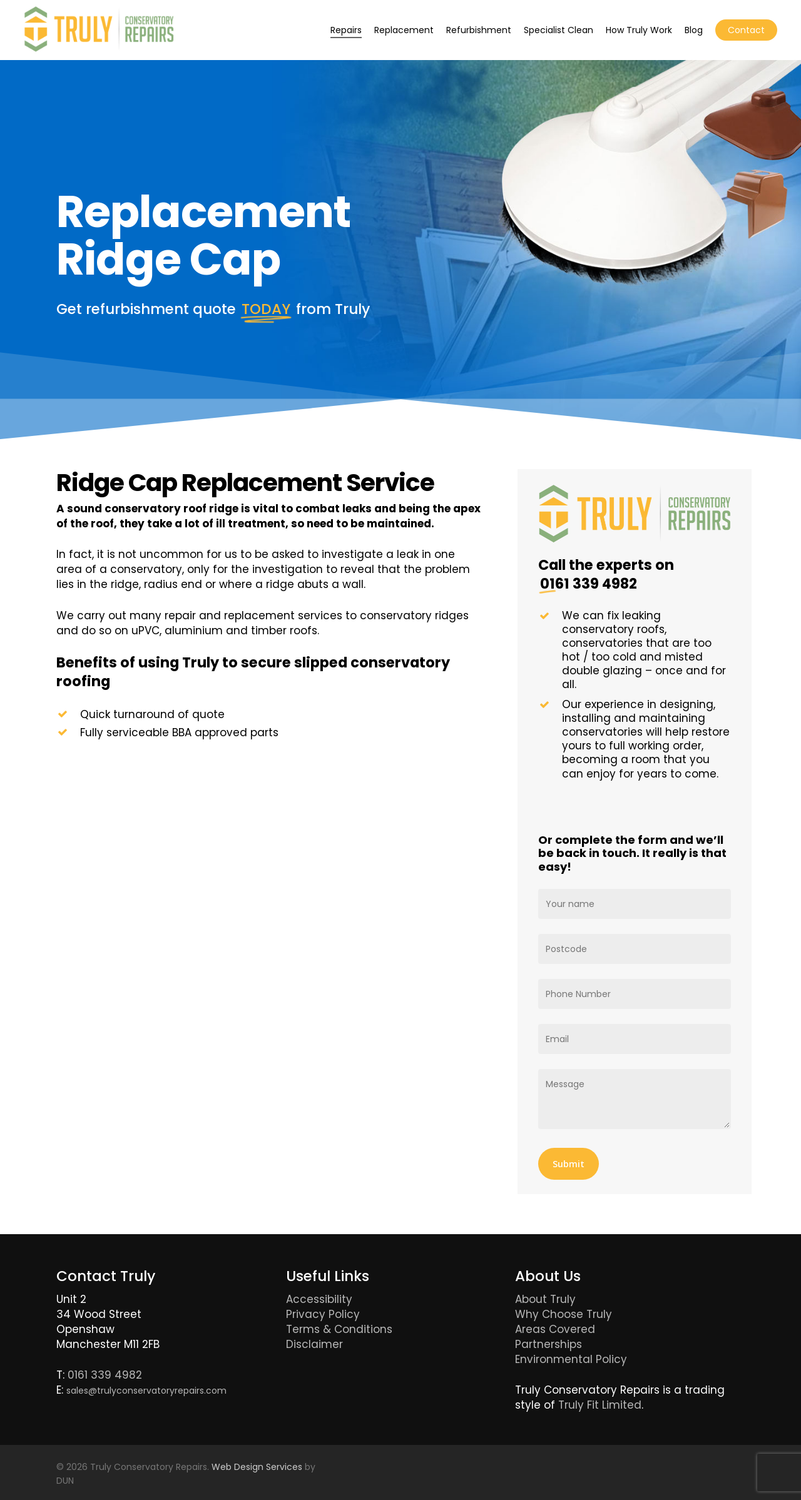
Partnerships (548, 1344)
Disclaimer (314, 1344)
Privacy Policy (323, 1314)
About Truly (545, 1299)
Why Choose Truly (563, 1314)
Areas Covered (555, 1329)
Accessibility (319, 1299)
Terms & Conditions (339, 1329)
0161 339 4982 (105, 1374)
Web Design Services (257, 1467)
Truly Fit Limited (599, 1404)
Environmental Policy (571, 1359)
